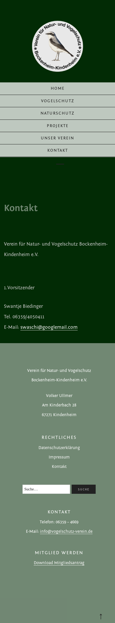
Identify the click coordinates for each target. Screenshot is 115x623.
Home (58, 88)
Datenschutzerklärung (59, 447)
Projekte (57, 125)
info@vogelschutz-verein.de (66, 531)
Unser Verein (57, 138)
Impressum (59, 457)
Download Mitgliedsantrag (59, 562)
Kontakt (57, 150)
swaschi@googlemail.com (49, 327)
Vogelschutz (57, 101)
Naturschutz (57, 113)
